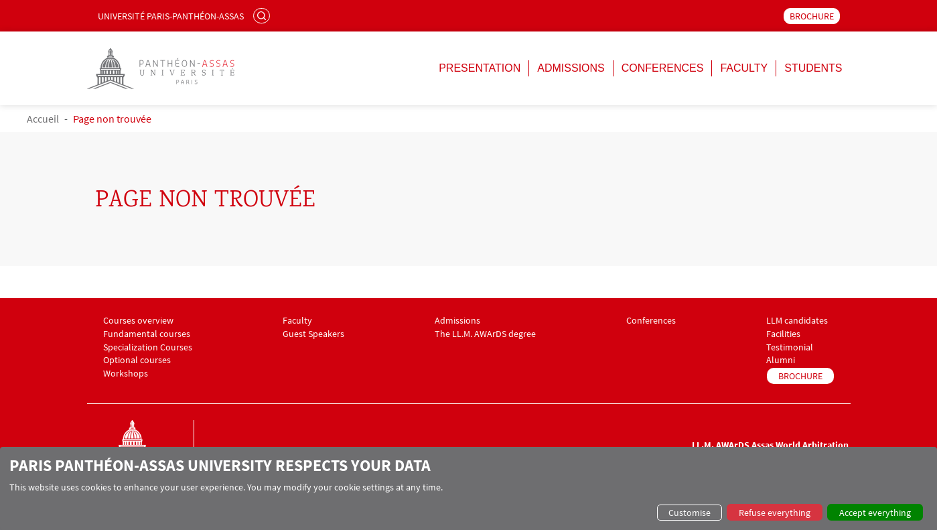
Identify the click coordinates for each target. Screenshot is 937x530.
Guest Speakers (313, 334)
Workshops (125, 373)
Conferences (663, 68)
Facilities (783, 334)
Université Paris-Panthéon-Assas (171, 16)
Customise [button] (689, 513)
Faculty (744, 68)
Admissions (570, 68)
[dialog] (468, 488)
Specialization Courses (147, 347)
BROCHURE (812, 16)
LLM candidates (797, 320)
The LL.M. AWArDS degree (485, 334)
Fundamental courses (146, 334)
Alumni (780, 360)
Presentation (479, 68)
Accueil (43, 118)
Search (263, 15)
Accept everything (875, 513)
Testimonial (789, 347)
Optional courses (137, 360)
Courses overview (138, 320)
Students (813, 68)
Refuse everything (774, 513)
